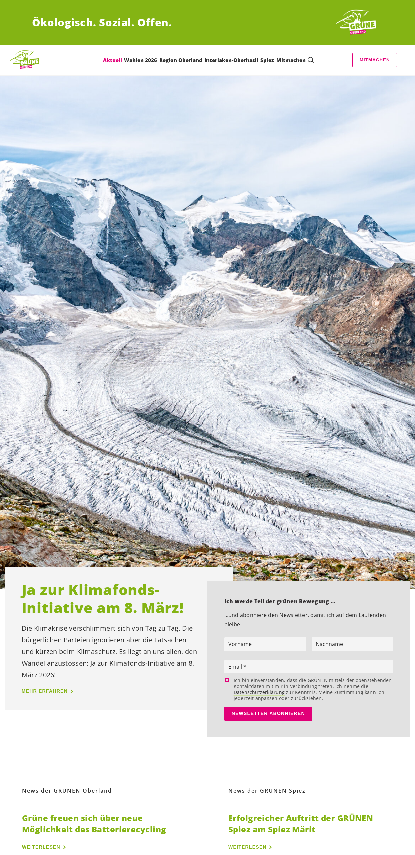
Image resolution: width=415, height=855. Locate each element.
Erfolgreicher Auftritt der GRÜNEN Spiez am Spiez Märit (300, 823)
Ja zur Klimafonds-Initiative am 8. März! (103, 598)
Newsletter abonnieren (268, 713)
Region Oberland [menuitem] (180, 60)
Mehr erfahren (45, 691)
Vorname (240, 644)
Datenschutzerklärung (259, 692)
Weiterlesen (41, 847)
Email (235, 666)
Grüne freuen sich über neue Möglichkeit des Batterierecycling (94, 823)
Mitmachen (375, 59)
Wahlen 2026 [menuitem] (140, 60)
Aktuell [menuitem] (112, 60)
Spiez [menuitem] (267, 60)
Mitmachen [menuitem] (291, 60)
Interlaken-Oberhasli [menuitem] (231, 60)
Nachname (329, 644)
